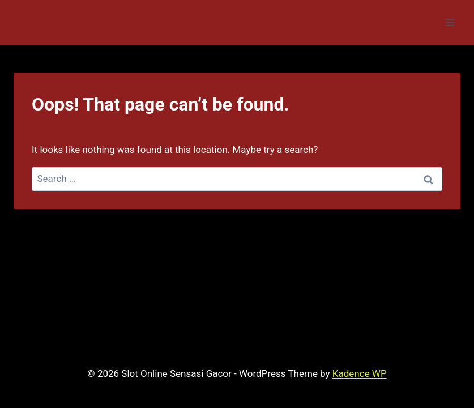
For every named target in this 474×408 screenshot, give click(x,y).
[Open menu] (449, 22)
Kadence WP (359, 373)
